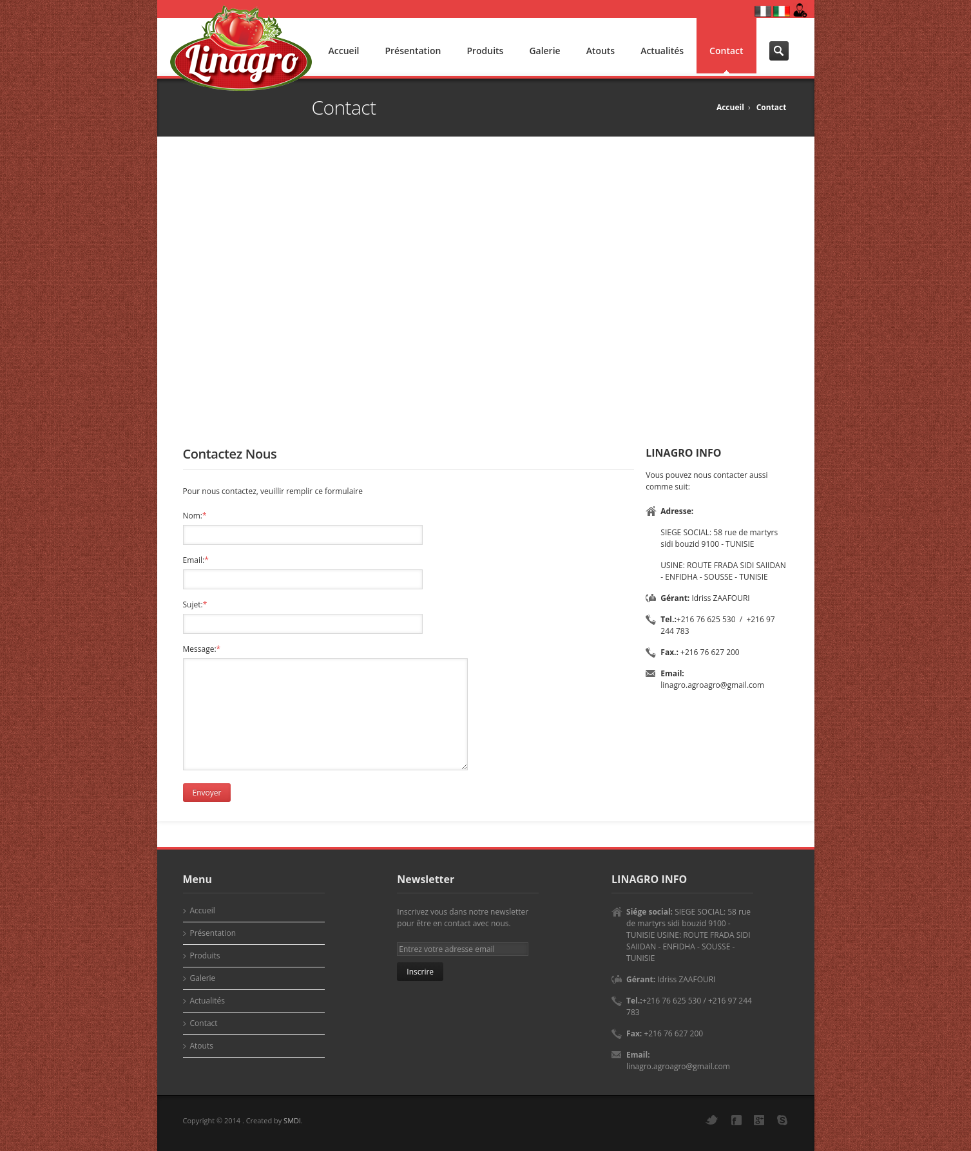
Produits (484, 50)
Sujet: (195, 604)
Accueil (344, 50)
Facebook (736, 1120)
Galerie (544, 50)
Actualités (662, 50)
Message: (202, 648)
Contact (726, 50)
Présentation (413, 50)
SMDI (292, 1120)
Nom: (195, 515)
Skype (782, 1120)
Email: (196, 560)
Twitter (712, 1120)
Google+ (759, 1120)
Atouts (600, 50)
